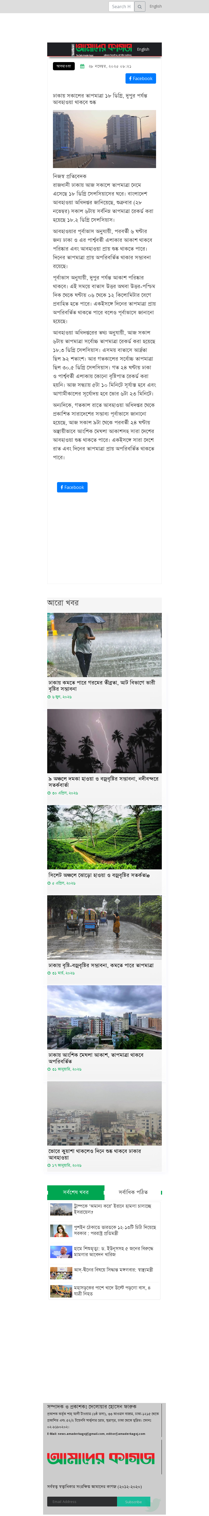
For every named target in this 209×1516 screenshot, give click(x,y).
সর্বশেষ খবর (76, 1194)
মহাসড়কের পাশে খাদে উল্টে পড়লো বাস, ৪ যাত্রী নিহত (111, 1292)
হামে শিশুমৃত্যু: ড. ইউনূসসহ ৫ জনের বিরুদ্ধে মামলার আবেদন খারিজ (113, 1253)
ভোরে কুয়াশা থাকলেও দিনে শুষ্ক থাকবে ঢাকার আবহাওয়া (95, 1155)
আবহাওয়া (63, 66)
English (154, 6)
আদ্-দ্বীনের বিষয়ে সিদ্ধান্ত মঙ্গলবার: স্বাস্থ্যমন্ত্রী (113, 1271)
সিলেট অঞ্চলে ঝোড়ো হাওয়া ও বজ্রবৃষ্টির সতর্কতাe (99, 876)
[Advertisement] (104, 539)
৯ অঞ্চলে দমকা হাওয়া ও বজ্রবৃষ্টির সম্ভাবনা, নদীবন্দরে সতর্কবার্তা (104, 783)
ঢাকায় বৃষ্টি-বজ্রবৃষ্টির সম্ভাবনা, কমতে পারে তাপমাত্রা (101, 966)
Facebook (141, 78)
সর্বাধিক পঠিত (133, 1194)
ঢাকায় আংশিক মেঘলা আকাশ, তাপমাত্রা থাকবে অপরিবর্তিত (96, 1059)
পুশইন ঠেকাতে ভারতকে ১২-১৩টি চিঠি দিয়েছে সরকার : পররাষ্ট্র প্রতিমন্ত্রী (114, 1232)
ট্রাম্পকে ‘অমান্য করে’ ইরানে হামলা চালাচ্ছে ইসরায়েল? (112, 1211)
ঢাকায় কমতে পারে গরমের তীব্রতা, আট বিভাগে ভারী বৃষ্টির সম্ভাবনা (102, 686)
